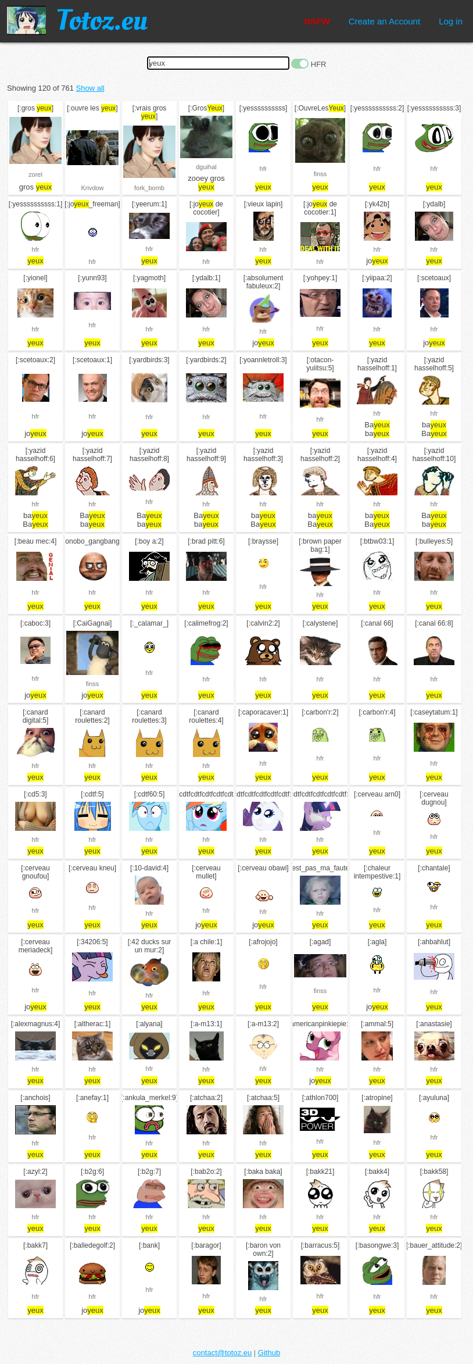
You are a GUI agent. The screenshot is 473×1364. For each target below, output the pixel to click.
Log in (451, 21)
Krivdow (92, 187)
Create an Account (384, 21)
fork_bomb (149, 187)
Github (269, 1352)
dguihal (206, 166)
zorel (35, 174)
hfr (263, 168)
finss (320, 173)
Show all (90, 88)
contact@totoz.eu (222, 1352)
